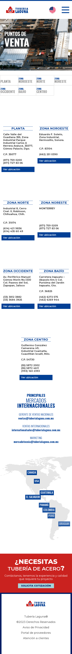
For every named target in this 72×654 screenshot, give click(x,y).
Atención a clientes (36, 638)
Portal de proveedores (36, 632)
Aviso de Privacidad (36, 627)
